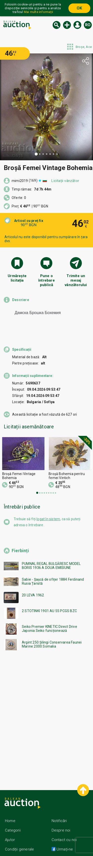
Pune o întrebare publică (46, 280)
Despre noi (61, 821)
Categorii (13, 821)
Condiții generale (19, 840)
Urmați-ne (64, 840)
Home (10, 812)
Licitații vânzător (65, 180)
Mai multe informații (38, 12)
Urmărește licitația (17, 278)
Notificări (59, 812)
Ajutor (10, 831)
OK (79, 8)
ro (88, 24)
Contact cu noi (64, 831)
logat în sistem (48, 510)
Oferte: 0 (19, 198)
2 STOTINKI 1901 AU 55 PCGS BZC (49, 602)
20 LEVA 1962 (33, 586)
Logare (77, 25)
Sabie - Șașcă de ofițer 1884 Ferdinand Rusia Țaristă (53, 572)
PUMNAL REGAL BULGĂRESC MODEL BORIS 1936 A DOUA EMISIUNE (51, 557)
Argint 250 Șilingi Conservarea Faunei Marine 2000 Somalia (52, 635)
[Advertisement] (46, 707)
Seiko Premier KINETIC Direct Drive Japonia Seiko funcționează (49, 620)
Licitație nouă (67, 25)
